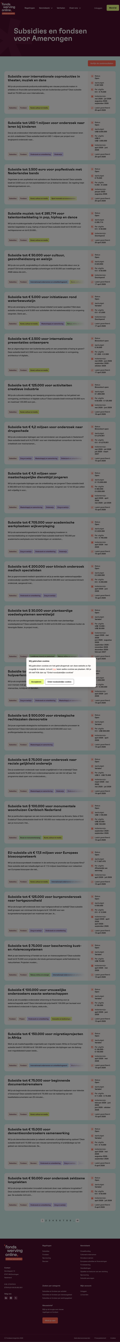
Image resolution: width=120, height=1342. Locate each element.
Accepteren (36, 681)
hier (54, 669)
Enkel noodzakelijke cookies (59, 681)
